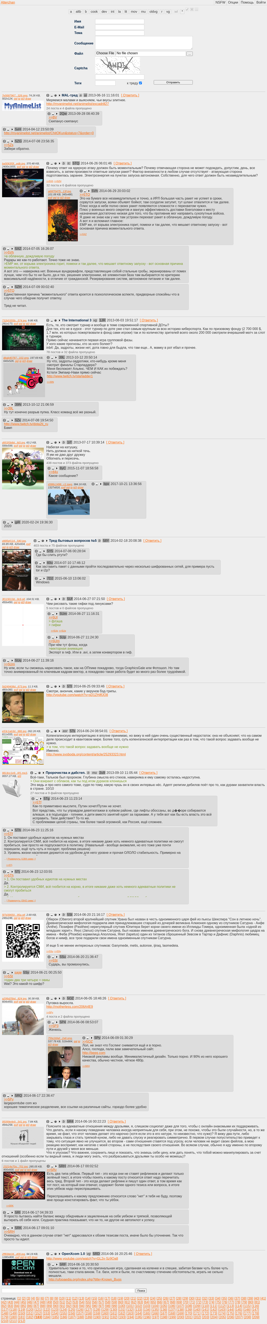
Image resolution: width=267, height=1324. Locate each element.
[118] (13, 1309)
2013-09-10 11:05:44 (123, 772)
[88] (43, 1306)
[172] (205, 1313)
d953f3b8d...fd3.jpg (13, 442)
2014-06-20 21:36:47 (82, 957)
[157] (80, 1313)
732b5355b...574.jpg (14, 320)
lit (126, 11)
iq (19, 98)
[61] (127, 1302)
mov (134, 11)
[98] (108, 1306)
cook (94, 11)
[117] (5, 1309)
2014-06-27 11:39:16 (38, 660)
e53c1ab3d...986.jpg (14, 731)
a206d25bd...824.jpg (14, 998)
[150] (21, 1313)
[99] (114, 1306)
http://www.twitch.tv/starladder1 (70, 376)
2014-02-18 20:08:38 (126, 540)
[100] (121, 1306)
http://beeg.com (93, 1053)
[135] (155, 1309)
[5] (38, 1298)
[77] (231, 1302)
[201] (189, 1317)
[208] (247, 1317)
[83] (10, 1306)
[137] (172, 1309)
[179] (5, 1317)
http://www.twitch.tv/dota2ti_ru (26, 424)
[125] (71, 1309)
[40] (256, 1298)
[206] (230, 1317)
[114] (238, 1306)
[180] (13, 1317)
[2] (24, 1298)
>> (53, 117)
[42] (4, 1302)
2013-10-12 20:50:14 (81, 357)
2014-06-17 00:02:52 (82, 1166)
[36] (231, 1298)
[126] (80, 1309)
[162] (121, 1313)
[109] (197, 1306)
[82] (4, 1306)
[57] (101, 1302)
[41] (263, 1298)
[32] (205, 1298)
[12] (75, 1298)
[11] (68, 1298)
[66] (159, 1302)
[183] (38, 1317)
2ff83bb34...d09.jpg (13, 1254)
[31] (198, 1298)
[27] (172, 1298)
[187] (72, 1317)
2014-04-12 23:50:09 (38, 129)
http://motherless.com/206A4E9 (69, 1006)
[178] (255, 1313)
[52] (69, 1302)
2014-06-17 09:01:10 (38, 1228)
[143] (222, 1309)
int (112, 11)
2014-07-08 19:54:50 (37, 420)
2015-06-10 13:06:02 (70, 578)
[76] (225, 1302)
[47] (36, 1302)
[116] (255, 1306)
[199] (172, 1317)
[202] (197, 1317)
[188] (80, 1317)
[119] (21, 1309)
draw (28, 98)
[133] (138, 1309)
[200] (180, 1317)
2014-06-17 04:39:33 (37, 1212)
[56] (95, 1302)
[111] (213, 1306)
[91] (62, 1306)
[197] (155, 1317)
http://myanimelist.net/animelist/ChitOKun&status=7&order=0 (49, 133)
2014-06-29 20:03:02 (114, 191)
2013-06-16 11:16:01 (104, 95)
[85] (23, 1306)
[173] (213, 1313)
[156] (71, 1313)
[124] (63, 1309)
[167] (163, 1313)
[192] (113, 1317)
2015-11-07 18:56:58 (82, 468)
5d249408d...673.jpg (14, 686)
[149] (13, 1313)
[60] (120, 1302)
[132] (130, 1309)
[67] (166, 1302)
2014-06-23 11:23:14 (66, 798)
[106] (172, 1306)
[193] (122, 1317)
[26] (166, 1298)
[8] (51, 1298)
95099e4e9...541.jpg (14, 1121)
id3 (22, 98)
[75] (218, 1302)
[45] (23, 1302)
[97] (101, 1306)
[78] (238, 1302)
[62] (134, 1302)
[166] (155, 1313)
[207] (239, 1317)
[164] (138, 1313)
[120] (30, 1309)
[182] (30, 1317)
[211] (13, 1321)
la (119, 11)
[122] (46, 1309)
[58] (108, 1302)
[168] (172, 1313)
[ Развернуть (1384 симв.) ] (21, 859)
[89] (49, 1306)
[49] (49, 1302)
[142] (213, 1309)
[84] (17, 1306)
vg (168, 11)
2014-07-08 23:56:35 (38, 141)
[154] (55, 1313)
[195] (138, 1317)
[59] (114, 1302)
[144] (230, 1309)
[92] (69, 1306)
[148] (5, 1313)
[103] (146, 1306)
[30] (192, 1298)
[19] (120, 1298)
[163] (130, 1313)
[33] (211, 1298)
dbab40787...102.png (16, 357)
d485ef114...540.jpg (14, 540)
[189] (88, 1317)
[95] (88, 1306)
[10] (62, 1298)
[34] (217, 1298)
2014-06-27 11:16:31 (83, 613)
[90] (56, 1306)
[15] (94, 1298)
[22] (140, 1298)
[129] (105, 1309)
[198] (164, 1317)
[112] (222, 1306)
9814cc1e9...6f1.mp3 (14, 772)
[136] (163, 1309)
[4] (33, 1298)
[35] (224, 1298)
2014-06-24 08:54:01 (93, 731)
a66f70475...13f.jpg (59, 191)
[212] (21, 1321)
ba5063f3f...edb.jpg (13, 163)
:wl (176, 11)
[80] (250, 1302)
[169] (180, 1313)
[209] (255, 1317)
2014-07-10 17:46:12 (69, 563)
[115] (247, 1306)
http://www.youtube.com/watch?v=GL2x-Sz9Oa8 (82, 1258)
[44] (17, 1302)
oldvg (153, 11)
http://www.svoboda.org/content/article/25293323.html (86, 754)
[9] (56, 1298)
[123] (55, 1309)
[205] (222, 1317)
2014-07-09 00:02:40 (38, 287)
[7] (47, 1298)
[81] (257, 1302)
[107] (180, 1306)
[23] (146, 1298)
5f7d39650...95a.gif (13, 914)
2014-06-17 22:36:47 (39, 1095)
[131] (121, 1309)
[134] (147, 1309)
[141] (205, 1309)
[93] (75, 1306)
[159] (96, 1313)
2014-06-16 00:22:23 (91, 1121)
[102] (138, 1306)
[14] (88, 1298)
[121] (38, 1309)
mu (143, 11)
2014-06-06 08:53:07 (82, 1022)
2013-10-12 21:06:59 (38, 404)
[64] (147, 1302)
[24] (153, 1298)
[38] (244, 1298)
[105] (163, 1306)
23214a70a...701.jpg (15, 1166)
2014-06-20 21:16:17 (90, 914)
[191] (105, 1317)
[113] (230, 1306)
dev (104, 11)
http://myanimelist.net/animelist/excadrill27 (77, 104)
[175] (230, 1313)
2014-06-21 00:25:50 (46, 972)
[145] (238, 1309)
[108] (188, 1306)
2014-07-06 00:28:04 (70, 551)
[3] (28, 1298)
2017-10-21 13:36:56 (126, 484)
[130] (113, 1309)
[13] (81, 1298)
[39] (250, 1298)
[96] (95, 1306)
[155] (63, 1313)
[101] (130, 1306)
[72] (199, 1302)
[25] (159, 1298)
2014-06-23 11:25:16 (37, 830)
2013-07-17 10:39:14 (89, 442)
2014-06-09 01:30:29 (117, 1038)
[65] (153, 1302)
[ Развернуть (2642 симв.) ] (21, 900)
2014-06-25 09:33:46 (90, 686)
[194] (130, 1317)
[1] (19, 1298)
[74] (211, 1302)
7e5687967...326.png (14, 95)
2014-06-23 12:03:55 (36, 871)
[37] (237, 1298)
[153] (46, 1313)
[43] (10, 1302)
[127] (88, 1309)
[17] (107, 1298)
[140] (197, 1309)
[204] (214, 1317)
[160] (105, 1313)
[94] (81, 1306)
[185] (55, 1317)
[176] (238, 1313)
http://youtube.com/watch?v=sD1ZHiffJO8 (77, 695)
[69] (179, 1302)
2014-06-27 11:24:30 (82, 637)
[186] (63, 1317)
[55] (88, 1302)
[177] (247, 1313)
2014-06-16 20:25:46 (117, 1254)
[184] (47, 1317)
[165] (147, 1313)
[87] (36, 1306)
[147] (255, 1309)
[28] (178, 1298)
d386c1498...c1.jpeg (60, 484)
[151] (30, 1313)
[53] (75, 1302)
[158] (88, 1313)
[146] (247, 1309)
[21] (133, 1298)
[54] (81, 1302)
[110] (205, 1306)
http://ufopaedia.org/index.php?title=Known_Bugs (85, 1279)
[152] (38, 1313)
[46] (30, 1302)
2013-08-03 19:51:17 (123, 320)
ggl (15, 98)
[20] (127, 1298)
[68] (172, 1302)
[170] (188, 1313)
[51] (62, 1302)
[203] (205, 1317)
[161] (113, 1313)
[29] (185, 1298)
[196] (147, 1317)
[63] (140, 1302)
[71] (192, 1302)
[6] (42, 1298)
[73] (205, 1302)
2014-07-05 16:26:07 (38, 248)
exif (19, 166)
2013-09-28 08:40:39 (83, 113)
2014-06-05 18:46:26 (91, 998)
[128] (96, 1309)
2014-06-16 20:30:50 (83, 1264)
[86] (30, 1306)
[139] (188, 1309)
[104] (155, 1306)
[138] (180, 1309)
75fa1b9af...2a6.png (60, 1038)
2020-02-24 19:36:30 (37, 522)
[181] (21, 1317)
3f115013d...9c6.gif (13, 599)
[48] (43, 1302)
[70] (186, 1302)
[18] (114, 1298)
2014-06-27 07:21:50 (90, 599)
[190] (97, 1317)
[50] (56, 1302)
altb (78, 11)
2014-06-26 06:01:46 (97, 163)
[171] (197, 1313)
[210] (5, 1321)
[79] (244, 1302)
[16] (101, 1298)
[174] (222, 1313)
